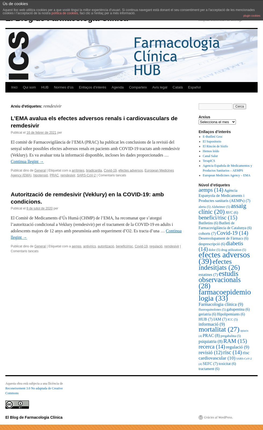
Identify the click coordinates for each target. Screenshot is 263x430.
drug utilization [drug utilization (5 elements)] (233, 250)
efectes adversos (130, 170)
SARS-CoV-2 (86, 175)
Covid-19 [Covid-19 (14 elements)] (232, 233)
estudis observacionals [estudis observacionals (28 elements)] (220, 279)
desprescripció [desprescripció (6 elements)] (212, 244)
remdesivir (67, 175)
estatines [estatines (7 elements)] (208, 274)
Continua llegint (27, 161)
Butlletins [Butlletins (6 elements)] (208, 223)
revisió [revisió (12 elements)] (210, 352)
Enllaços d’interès (92, 87)
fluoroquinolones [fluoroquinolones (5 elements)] (212, 309)
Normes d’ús (64, 87)
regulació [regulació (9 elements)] (237, 347)
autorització (106, 246)
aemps (76, 246)
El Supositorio (212, 141)
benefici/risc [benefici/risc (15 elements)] (218, 217)
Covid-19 (110, 170)
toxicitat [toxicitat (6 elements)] (227, 364)
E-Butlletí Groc (213, 136)
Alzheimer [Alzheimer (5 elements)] (220, 207)
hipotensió (40, 175)
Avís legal (159, 87)
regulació (156, 246)
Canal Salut (210, 156)
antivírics (89, 246)
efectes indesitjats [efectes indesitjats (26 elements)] (219, 264)
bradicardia (94, 170)
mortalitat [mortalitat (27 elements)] (219, 329)
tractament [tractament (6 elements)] (209, 369)
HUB (45, 87)
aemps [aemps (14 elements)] (211, 190)
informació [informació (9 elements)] (212, 324)
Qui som (29, 87)
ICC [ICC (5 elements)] (233, 319)
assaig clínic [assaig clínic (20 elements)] (222, 208)
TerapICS (209, 161)
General (40, 170)
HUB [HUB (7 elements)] (206, 319)
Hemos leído (211, 151)
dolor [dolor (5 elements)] (214, 250)
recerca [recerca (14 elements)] (212, 347)
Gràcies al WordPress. (218, 417)
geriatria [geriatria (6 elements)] (207, 314)
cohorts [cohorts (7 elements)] (207, 233)
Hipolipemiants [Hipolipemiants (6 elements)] (231, 314)
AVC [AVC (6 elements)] (231, 213)
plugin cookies (251, 15)
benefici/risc (124, 246)
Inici (14, 87)
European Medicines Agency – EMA (226, 175)
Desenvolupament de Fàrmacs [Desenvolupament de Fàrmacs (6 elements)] (223, 238)
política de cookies (65, 13)
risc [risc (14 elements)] (232, 352)
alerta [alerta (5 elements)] (205, 207)
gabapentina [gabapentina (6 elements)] (238, 309)
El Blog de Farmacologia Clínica (34, 417)
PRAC (54, 175)
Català (178, 87)
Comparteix (138, 87)
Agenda (118, 87)
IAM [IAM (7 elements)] (220, 319)
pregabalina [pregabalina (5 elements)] (231, 336)
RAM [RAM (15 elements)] (235, 341)
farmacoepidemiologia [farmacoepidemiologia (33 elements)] (225, 295)
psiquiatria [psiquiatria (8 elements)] (210, 341)
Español (194, 87)
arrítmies (78, 170)
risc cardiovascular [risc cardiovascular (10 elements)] (224, 355)
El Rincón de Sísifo (215, 146)
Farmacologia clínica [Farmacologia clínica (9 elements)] (221, 304)
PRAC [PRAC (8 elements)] (211, 335)
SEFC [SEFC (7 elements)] (210, 363)
